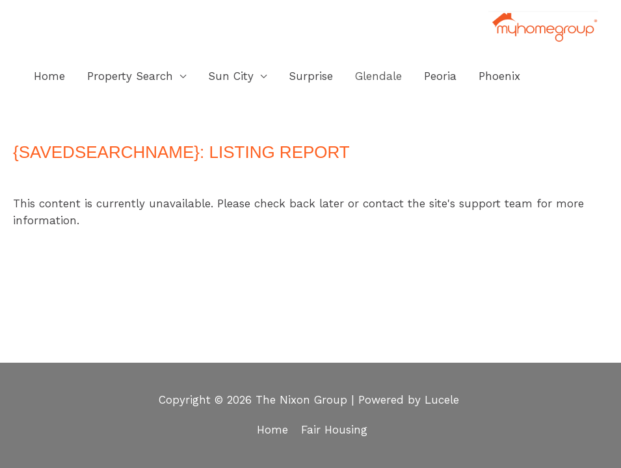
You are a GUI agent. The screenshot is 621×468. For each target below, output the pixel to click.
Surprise (311, 76)
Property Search (130, 76)
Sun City (231, 76)
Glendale (378, 76)
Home (49, 76)
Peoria (440, 76)
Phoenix (499, 76)
